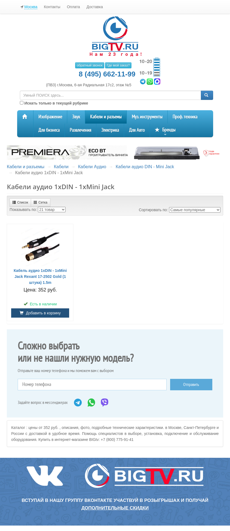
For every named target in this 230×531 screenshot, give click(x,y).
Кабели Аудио (92, 166)
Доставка (95, 7)
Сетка (40, 202)
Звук (76, 117)
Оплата (73, 7)
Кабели (61, 166)
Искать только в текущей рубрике (54, 103)
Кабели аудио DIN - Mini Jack (145, 166)
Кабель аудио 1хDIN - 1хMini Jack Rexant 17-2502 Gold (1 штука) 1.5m (40, 276)
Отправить (191, 384)
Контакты (52, 7)
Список (20, 202)
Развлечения (80, 130)
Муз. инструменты (147, 117)
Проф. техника (185, 117)
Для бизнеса (49, 130)
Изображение (50, 117)
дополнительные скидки (115, 508)
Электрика (110, 130)
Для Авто (137, 130)
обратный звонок (89, 65)
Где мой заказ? (118, 65)
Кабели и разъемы (106, 117)
